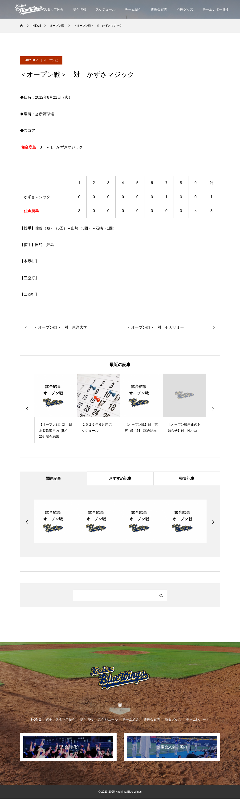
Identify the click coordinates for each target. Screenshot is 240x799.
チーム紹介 (133, 9)
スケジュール (105, 9)
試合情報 (79, 9)
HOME (36, 720)
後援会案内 (159, 9)
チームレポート (214, 9)
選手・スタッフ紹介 (49, 9)
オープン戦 (51, 60)
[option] (55, 408)
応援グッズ (185, 9)
